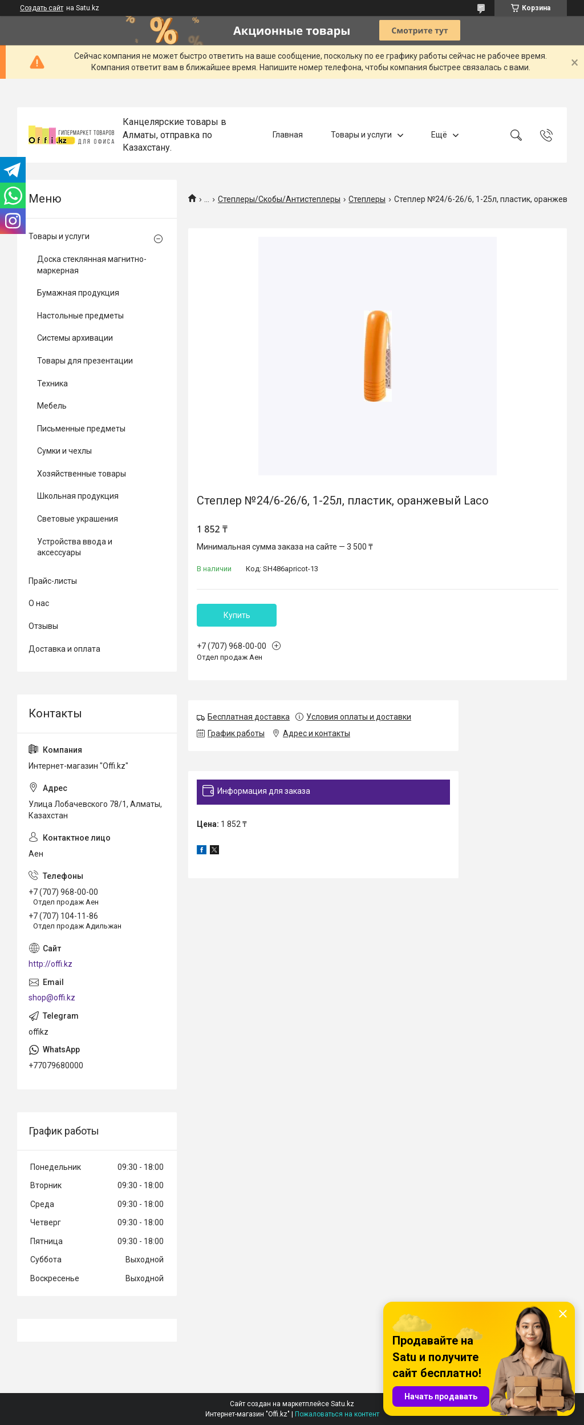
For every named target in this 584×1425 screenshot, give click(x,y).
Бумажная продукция (78, 292)
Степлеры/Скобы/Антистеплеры (279, 199)
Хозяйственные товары (81, 473)
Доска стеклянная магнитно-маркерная (92, 265)
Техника (52, 383)
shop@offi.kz (52, 997)
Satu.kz (342, 1404)
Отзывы (43, 626)
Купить (237, 615)
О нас (39, 603)
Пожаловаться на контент (337, 1414)
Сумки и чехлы (64, 450)
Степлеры (367, 199)
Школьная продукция (78, 495)
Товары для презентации (85, 360)
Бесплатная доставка (249, 716)
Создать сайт (41, 8)
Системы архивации (75, 337)
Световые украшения (77, 518)
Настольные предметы (80, 315)
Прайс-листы (53, 581)
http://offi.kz (50, 963)
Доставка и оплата (64, 648)
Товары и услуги (361, 134)
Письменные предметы (81, 428)
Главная (288, 134)
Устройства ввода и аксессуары (74, 547)
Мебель (52, 405)
